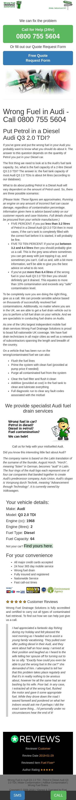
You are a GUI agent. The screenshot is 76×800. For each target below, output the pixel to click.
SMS (17, 795)
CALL (58, 795)
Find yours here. (38, 546)
